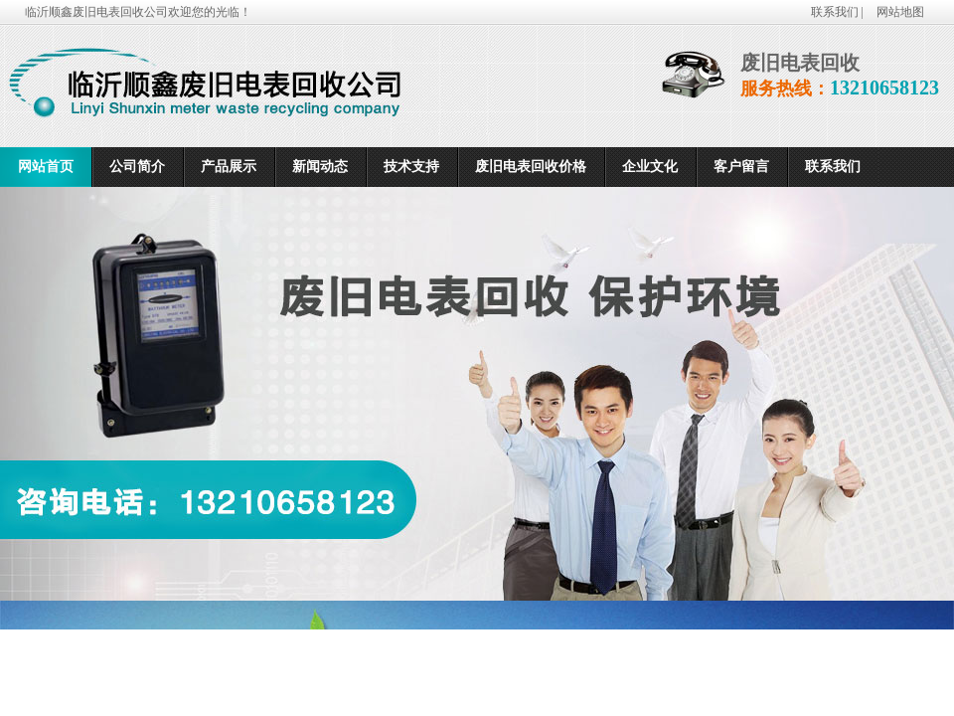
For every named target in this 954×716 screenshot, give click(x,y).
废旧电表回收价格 (530, 166)
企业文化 (650, 166)
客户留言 (741, 166)
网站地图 (900, 12)
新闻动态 (320, 166)
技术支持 (411, 166)
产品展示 (228, 166)
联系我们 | (839, 12)
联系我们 (833, 166)
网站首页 (46, 166)
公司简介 (137, 166)
